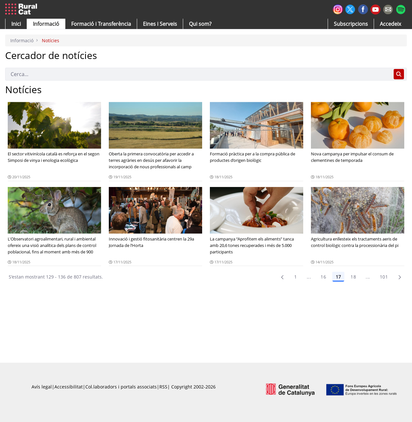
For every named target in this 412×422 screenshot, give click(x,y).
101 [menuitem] (384, 277)
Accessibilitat (68, 387)
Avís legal (42, 387)
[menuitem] (101, 24)
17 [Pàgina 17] (338, 277)
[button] (16, 24)
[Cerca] (198, 74)
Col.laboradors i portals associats (121, 387)
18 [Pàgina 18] (353, 277)
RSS (163, 387)
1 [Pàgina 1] (295, 277)
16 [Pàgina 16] (323, 277)
